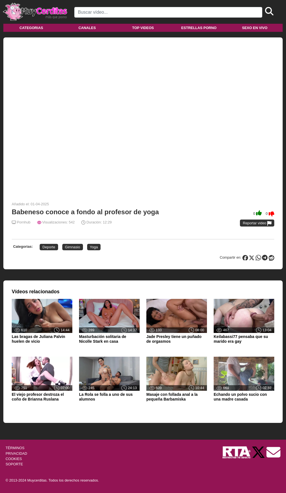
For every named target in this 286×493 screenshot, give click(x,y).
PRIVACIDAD (16, 453)
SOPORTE (14, 464)
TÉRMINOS (15, 448)
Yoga (94, 247)
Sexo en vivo (254, 28)
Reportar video (257, 223)
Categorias (31, 28)
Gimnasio (72, 247)
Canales (87, 28)
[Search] (168, 12)
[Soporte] (273, 452)
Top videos (143, 28)
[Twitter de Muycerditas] (258, 452)
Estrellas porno (199, 28)
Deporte (48, 247)
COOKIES (14, 459)
